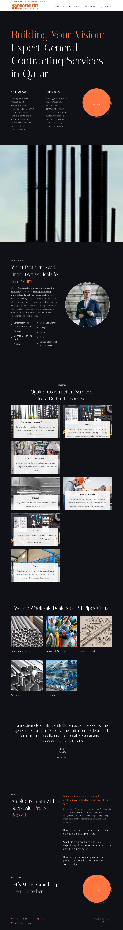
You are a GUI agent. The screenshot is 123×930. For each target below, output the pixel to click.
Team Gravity (106, 919)
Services (77, 6)
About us (67, 6)
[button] (59, 757)
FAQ (100, 6)
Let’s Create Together (97, 103)
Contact (108, 6)
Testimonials (89, 6)
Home (56, 6)
